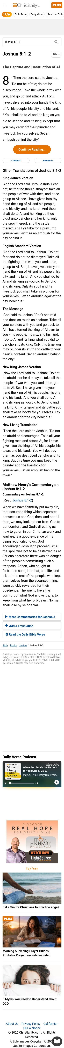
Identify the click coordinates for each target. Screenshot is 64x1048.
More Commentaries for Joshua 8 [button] (30, 617)
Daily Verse (37, 14)
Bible (5, 645)
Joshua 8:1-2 (22, 500)
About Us (12, 1023)
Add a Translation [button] (19, 626)
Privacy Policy (31, 1023)
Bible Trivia (20, 14)
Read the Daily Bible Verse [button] (25, 634)
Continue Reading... (32, 149)
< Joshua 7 (16, 160)
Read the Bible (55, 14)
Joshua (23, 645)
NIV (56, 54)
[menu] (5, 6)
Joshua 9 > (48, 160)
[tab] (32, 617)
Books (13, 645)
